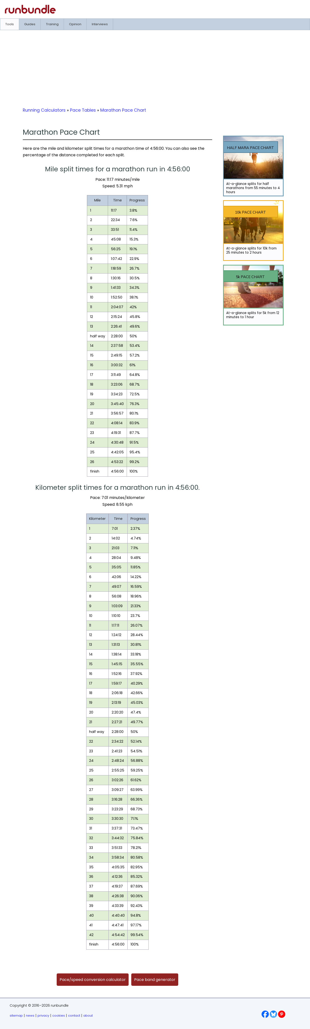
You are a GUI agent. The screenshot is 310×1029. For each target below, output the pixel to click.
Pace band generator (154, 979)
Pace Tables (83, 110)
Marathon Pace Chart (123, 110)
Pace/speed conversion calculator (93, 979)
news (30, 1015)
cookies (58, 1015)
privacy (43, 1015)
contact (74, 1015)
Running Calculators (44, 110)
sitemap (16, 1015)
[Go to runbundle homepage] (30, 12)
